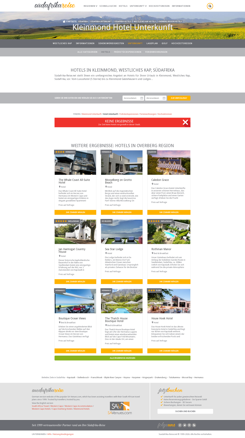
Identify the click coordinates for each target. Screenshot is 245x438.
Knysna (127, 377)
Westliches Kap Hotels (145, 21)
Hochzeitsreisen (159, 6)
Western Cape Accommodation (78, 406)
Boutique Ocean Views (72, 318)
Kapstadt (71, 377)
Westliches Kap (62, 43)
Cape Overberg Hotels (62, 409)
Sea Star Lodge (114, 249)
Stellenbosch (83, 377)
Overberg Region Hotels (170, 21)
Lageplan (152, 43)
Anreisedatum (141, 98)
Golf (165, 43)
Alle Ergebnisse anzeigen (122, 358)
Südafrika (83, 21)
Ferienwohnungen (156, 52)
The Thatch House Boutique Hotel (116, 320)
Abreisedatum (164, 98)
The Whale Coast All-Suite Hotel (74, 181)
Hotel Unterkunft (110, 114)
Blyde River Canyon (112, 377)
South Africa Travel (40, 406)
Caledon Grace (160, 179)
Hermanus (198, 377)
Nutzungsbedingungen (63, 434)
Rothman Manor (161, 249)
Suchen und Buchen (185, 411)
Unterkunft (138, 6)
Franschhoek (96, 377)
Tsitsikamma (174, 377)
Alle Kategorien (88, 52)
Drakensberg (161, 377)
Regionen (90, 6)
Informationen (181, 6)
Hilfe (49, 434)
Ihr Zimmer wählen (75, 212)
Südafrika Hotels (122, 21)
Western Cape (56, 406)
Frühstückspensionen (127, 52)
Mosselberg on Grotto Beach (118, 181)
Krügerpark (147, 377)
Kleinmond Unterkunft (91, 114)
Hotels (123, 6)
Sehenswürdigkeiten (111, 43)
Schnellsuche (108, 6)
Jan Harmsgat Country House (72, 250)
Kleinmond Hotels (82, 409)
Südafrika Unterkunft (101, 21)
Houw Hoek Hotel (162, 318)
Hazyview (136, 377)
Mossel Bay (187, 377)
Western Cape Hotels (41, 409)
